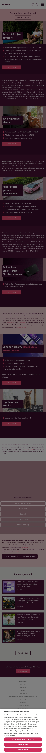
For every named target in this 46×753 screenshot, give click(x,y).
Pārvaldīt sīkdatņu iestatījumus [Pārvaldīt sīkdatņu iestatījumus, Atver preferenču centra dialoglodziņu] (23, 739)
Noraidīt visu (23, 744)
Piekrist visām (23, 749)
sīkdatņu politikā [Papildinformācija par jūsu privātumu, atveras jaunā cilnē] (9, 735)
